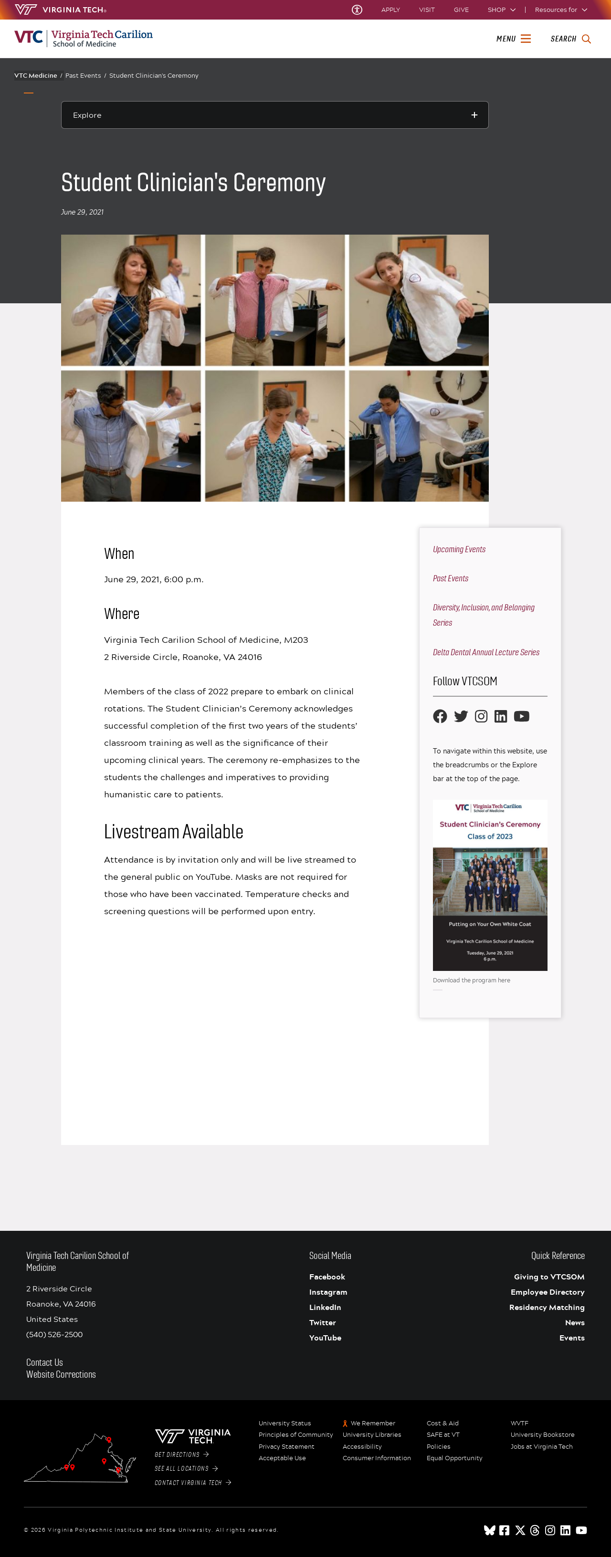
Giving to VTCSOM (549, 1276)
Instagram (328, 1292)
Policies (439, 1447)
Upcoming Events (459, 549)
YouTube (325, 1337)
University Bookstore (543, 1435)
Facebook (327, 1276)
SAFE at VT (443, 1435)
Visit (427, 10)
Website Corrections (61, 1375)
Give (461, 10)
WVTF (519, 1423)
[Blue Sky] (489, 1530)
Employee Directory (548, 1292)
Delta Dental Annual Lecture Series (486, 652)
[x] (520, 1530)
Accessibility (362, 1447)
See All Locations (186, 1469)
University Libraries (372, 1435)
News (575, 1322)
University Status (285, 1423)
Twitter (322, 1322)
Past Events (85, 75)
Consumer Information (377, 1458)
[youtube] (581, 1530)
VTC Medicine (38, 75)
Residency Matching (547, 1307)
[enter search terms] (570, 39)
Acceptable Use (282, 1458)
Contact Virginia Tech (193, 1483)
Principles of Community (296, 1435)
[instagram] (551, 1530)
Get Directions (182, 1455)
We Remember (373, 1423)
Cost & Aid (443, 1423)
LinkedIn (325, 1307)
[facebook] (505, 1530)
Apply (390, 10)
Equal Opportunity (455, 1458)
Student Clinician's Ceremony (154, 75)
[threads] (535, 1530)
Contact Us (44, 1363)
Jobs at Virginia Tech (542, 1447)
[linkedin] (566, 1530)
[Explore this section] (275, 115)
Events (572, 1337)
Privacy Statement (287, 1447)
